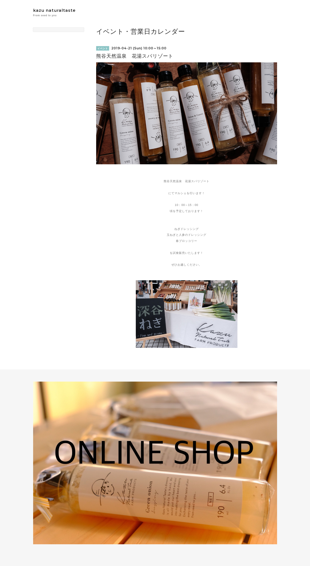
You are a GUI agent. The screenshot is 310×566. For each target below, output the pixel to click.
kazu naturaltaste (54, 10)
